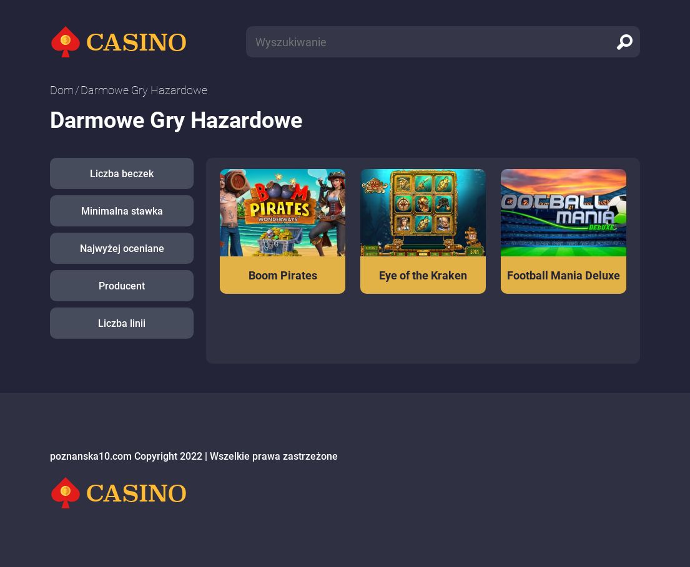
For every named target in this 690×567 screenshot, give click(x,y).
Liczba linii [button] (121, 323)
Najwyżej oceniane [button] (122, 248)
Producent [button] (122, 286)
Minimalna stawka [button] (122, 211)
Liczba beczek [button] (122, 174)
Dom (62, 90)
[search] (624, 41)
